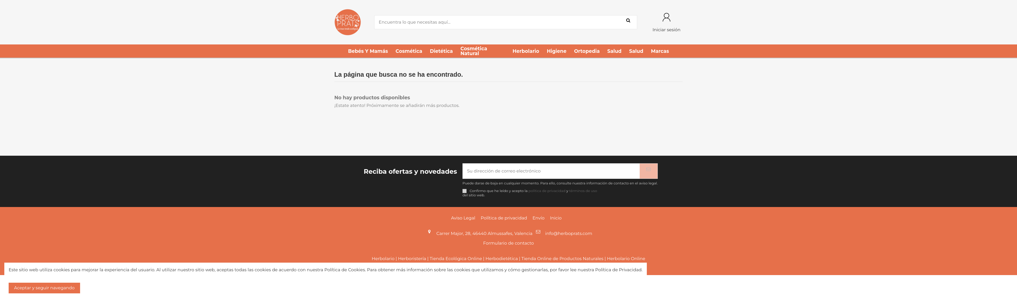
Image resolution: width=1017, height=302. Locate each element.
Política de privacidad (504, 217)
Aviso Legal (463, 217)
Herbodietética (502, 258)
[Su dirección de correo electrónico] (551, 171)
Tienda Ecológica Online (456, 258)
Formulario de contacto (508, 243)
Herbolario (383, 258)
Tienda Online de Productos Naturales (562, 258)
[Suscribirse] (648, 171)
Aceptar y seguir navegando (44, 287)
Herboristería (412, 258)
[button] (368, 51)
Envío (539, 217)
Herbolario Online (626, 258)
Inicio (556, 217)
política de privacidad (547, 191)
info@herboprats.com (568, 233)
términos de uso (583, 191)
